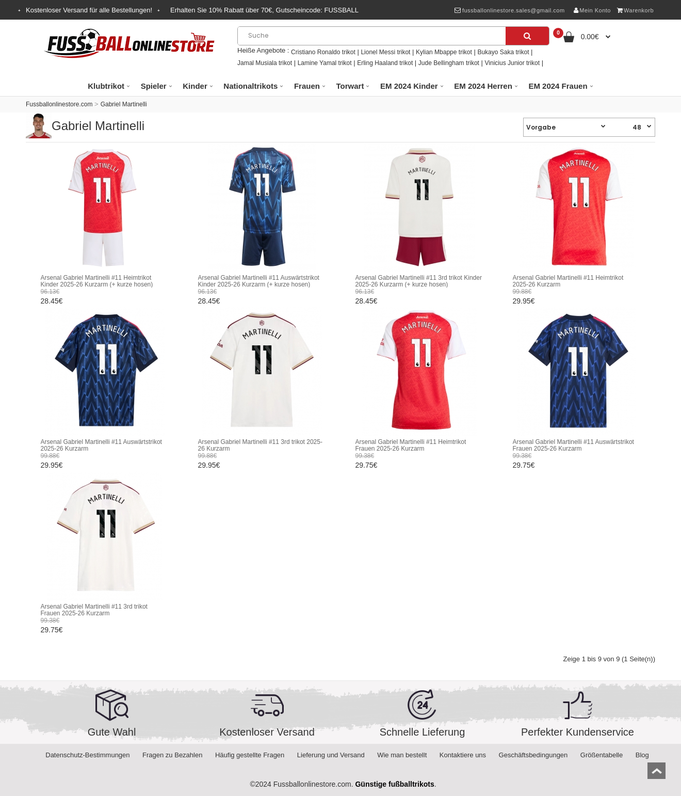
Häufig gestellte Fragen (249, 755)
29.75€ (366, 465)
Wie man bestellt (402, 755)
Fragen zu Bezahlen (172, 755)
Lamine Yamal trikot (325, 63)
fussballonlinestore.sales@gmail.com (509, 10)
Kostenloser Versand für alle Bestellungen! (89, 10)
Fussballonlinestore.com (59, 104)
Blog (642, 755)
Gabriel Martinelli (124, 104)
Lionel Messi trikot (385, 52)
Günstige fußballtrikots (394, 784)
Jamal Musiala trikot (264, 63)
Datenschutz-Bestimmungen (87, 755)
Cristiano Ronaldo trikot (323, 52)
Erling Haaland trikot (385, 63)
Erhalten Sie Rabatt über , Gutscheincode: (264, 10)
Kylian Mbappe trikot (444, 52)
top (656, 774)
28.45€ (52, 301)
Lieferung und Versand (331, 755)
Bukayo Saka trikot (503, 52)
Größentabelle (601, 755)
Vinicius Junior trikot (512, 63)
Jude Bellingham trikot (448, 63)
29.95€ (524, 301)
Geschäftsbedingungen (533, 755)
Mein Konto (592, 10)
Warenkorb (635, 10)
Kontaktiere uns (463, 755)
